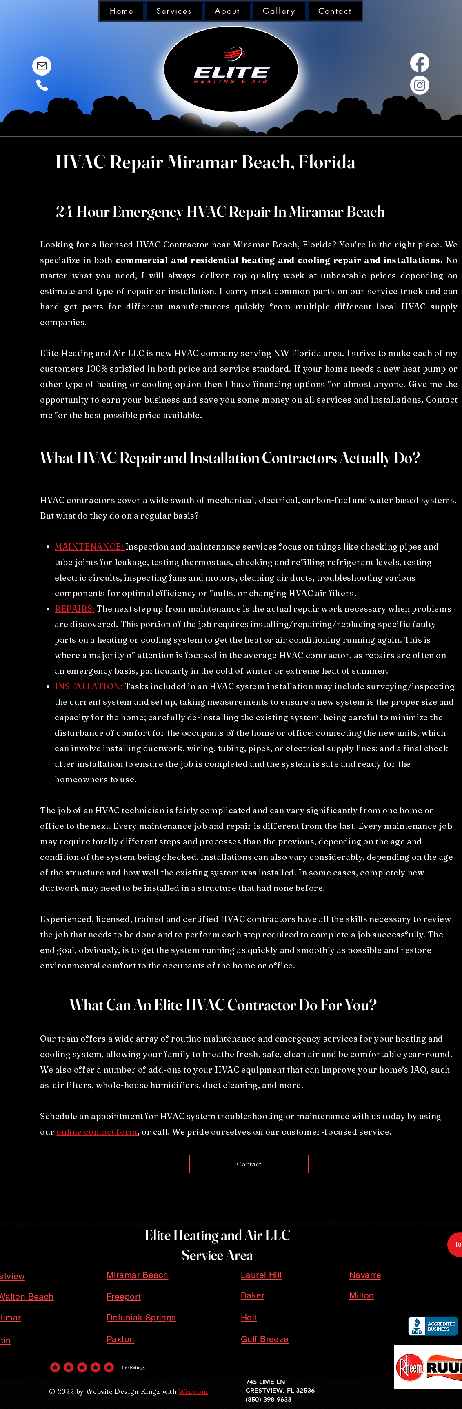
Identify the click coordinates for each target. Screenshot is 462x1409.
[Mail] (41, 66)
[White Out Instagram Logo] (419, 85)
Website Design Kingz (123, 1391)
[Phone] (41, 85)
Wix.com (193, 1391)
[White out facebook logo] (419, 62)
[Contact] (249, 1164)
